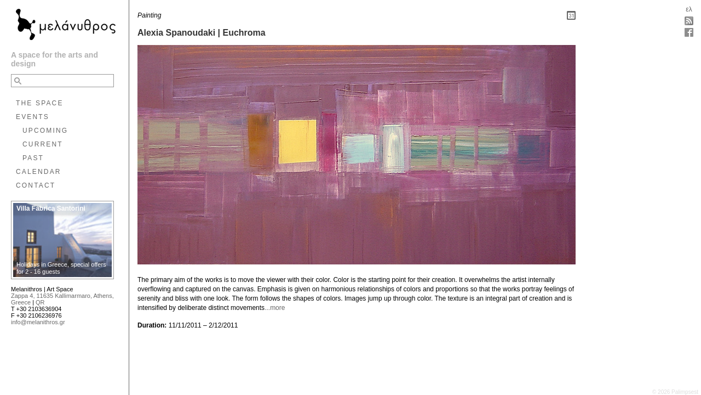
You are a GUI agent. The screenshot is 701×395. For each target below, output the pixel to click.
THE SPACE (40, 103)
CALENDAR (38, 172)
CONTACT (35, 185)
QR (40, 302)
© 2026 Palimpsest (675, 392)
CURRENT (42, 144)
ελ (689, 9)
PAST (33, 158)
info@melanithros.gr (38, 322)
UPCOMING (45, 130)
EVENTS (32, 117)
